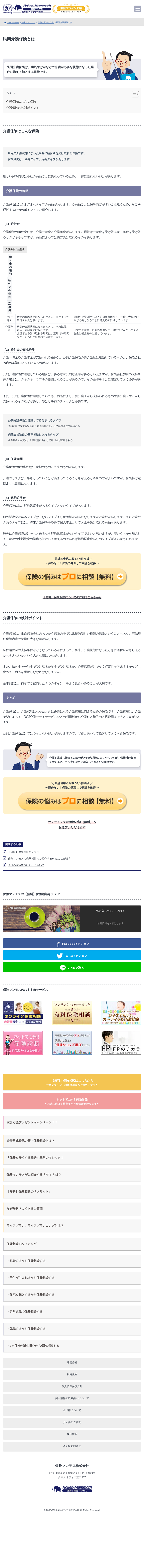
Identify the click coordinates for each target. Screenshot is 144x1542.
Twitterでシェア (72, 956)
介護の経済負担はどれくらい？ (26, 865)
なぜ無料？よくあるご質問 (25, 1208)
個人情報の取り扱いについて (72, 1398)
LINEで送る (72, 968)
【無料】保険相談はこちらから (72, 1083)
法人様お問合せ (72, 1446)
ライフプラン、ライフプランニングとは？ (35, 1225)
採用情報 (72, 1434)
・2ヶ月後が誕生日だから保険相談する (33, 1345)
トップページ (13, 22)
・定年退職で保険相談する (25, 1311)
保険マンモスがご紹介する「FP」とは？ (34, 1174)
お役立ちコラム (28, 22)
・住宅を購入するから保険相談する (31, 1294)
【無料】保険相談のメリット (25, 852)
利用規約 (72, 1374)
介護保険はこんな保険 (21, 101)
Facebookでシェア (72, 944)
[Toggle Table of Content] (133, 94)
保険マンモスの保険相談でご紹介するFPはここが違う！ (40, 858)
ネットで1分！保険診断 (72, 1101)
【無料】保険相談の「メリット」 (29, 1191)
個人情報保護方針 (72, 1386)
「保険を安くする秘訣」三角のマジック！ (35, 1157)
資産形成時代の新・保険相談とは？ (31, 1140)
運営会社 (72, 1362)
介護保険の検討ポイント (22, 107)
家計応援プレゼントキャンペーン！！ (32, 1122)
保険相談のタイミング (22, 1244)
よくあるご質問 (72, 1422)
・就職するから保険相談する (26, 1328)
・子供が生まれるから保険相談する (31, 1277)
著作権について (72, 1410)
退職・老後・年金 (46, 22)
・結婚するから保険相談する (26, 1260)
